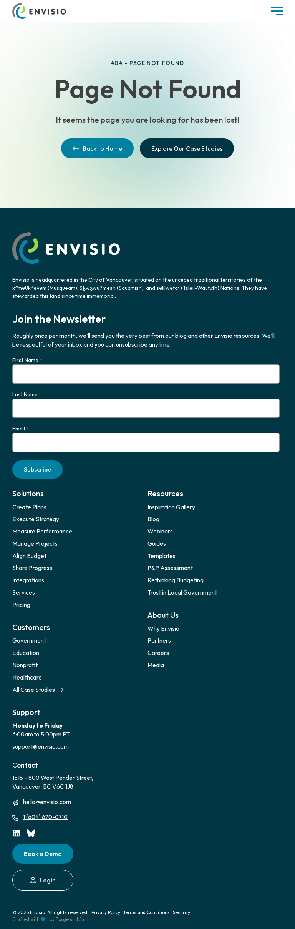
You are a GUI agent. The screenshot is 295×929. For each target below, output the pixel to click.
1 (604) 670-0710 (45, 817)
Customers (31, 627)
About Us (163, 615)
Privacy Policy (105, 912)
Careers (158, 652)
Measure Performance (42, 531)
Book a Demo (43, 854)
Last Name (26, 395)
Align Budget (29, 556)
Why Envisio (163, 628)
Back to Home (97, 148)
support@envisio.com (40, 746)
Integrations (28, 580)
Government (29, 640)
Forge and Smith (73, 919)
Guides (157, 543)
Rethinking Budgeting (176, 580)
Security (181, 912)
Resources (165, 493)
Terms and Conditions (146, 912)
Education (25, 652)
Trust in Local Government (182, 592)
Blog (153, 519)
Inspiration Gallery (171, 507)
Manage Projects (35, 543)
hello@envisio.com (47, 802)
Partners (159, 640)
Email (20, 429)
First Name (27, 360)
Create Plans (29, 507)
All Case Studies (38, 689)
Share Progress (32, 568)
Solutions (28, 493)
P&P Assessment (170, 568)
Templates (162, 556)
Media (156, 665)
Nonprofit (25, 665)
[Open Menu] (277, 11)
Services (23, 592)
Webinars (160, 531)
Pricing (21, 604)
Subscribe (37, 469)
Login (43, 880)
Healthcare (27, 677)
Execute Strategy (35, 519)
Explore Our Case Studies (186, 148)
